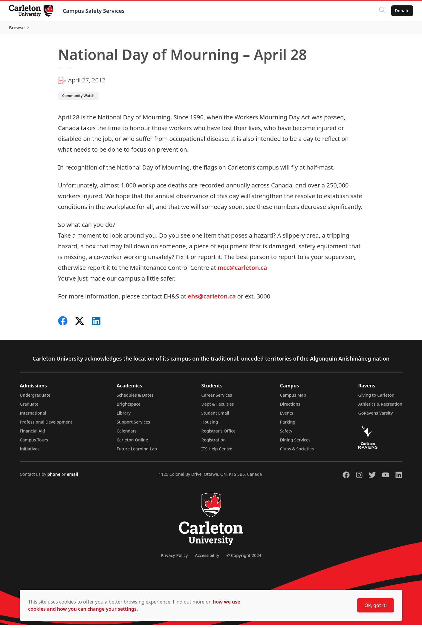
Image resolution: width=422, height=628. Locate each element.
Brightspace (128, 407)
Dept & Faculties (217, 407)
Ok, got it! (375, 605)
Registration (213, 442)
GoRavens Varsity (375, 415)
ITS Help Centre (217, 451)
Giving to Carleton (376, 398)
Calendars (127, 433)
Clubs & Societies (297, 451)
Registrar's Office (218, 433)
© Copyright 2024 (243, 558)
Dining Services (295, 442)
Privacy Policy (174, 558)
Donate (401, 10)
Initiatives (29, 451)
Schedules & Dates (135, 398)
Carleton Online (132, 442)
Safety (286, 433)
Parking (288, 424)
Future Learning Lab (137, 451)
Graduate (29, 407)
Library (124, 415)
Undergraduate (35, 398)
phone (54, 477)
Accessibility (207, 558)
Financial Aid (32, 433)
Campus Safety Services (94, 10)
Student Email (215, 415)
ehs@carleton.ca (212, 299)
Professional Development (46, 424)
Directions (290, 407)
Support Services (133, 424)
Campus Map (293, 398)
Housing (209, 424)
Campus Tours (34, 442)
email (72, 477)
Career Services (216, 398)
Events (286, 415)
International (33, 415)
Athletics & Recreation (380, 407)
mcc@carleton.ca (241, 270)
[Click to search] (382, 10)
